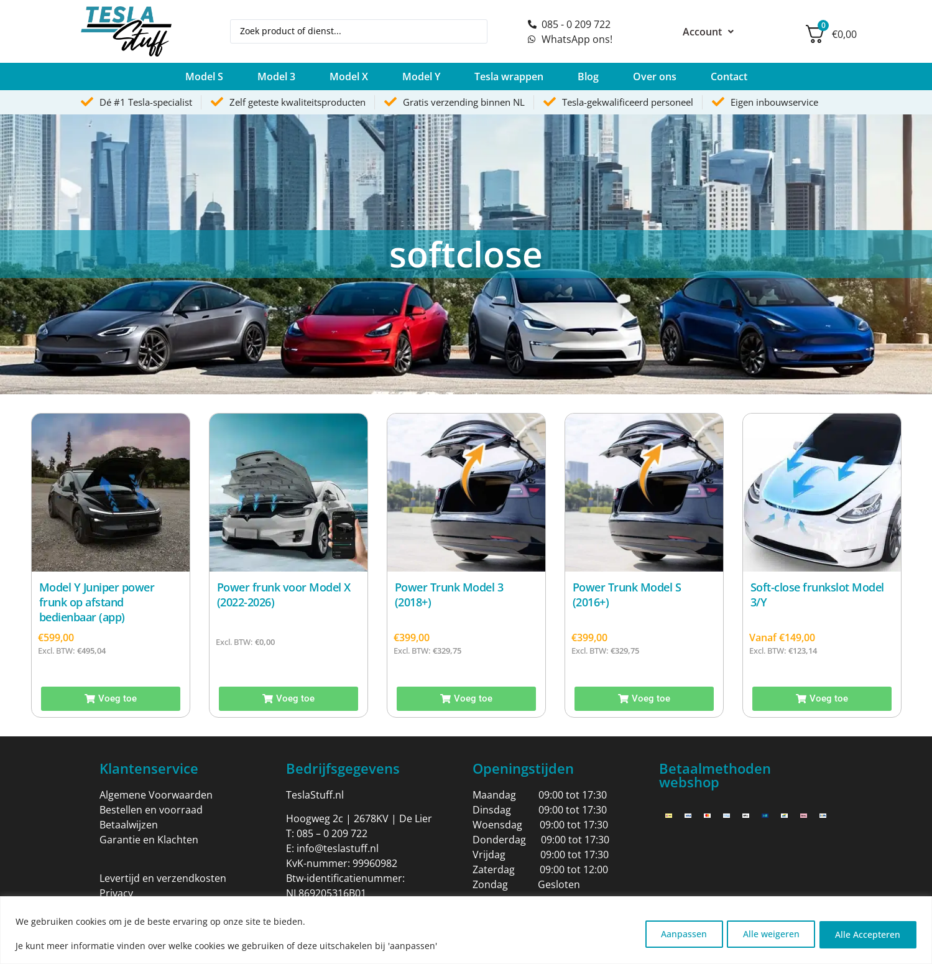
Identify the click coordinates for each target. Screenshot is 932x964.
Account (708, 32)
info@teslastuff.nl (338, 848)
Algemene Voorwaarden (156, 795)
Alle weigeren (764, 933)
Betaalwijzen (128, 825)
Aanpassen (671, 933)
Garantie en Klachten (148, 839)
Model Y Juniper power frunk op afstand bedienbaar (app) (97, 602)
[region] (466, 930)
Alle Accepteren (865, 933)
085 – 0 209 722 (332, 833)
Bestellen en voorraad (151, 810)
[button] (204, 76)
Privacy (116, 893)
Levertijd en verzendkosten (162, 878)
